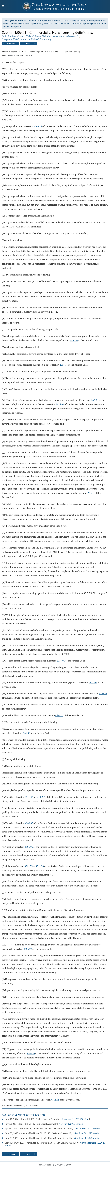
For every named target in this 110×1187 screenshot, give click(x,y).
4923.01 (90, 492)
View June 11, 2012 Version (75, 1119)
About (67, 1165)
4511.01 (93, 682)
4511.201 (40, 797)
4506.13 (64, 364)
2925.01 (60, 404)
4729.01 (95, 400)
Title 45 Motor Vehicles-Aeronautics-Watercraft (52, 36)
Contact (58, 1165)
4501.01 (103, 693)
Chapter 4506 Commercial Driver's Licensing (26, 39)
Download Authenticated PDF (19, 55)
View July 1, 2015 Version (70, 1123)
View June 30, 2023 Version (87, 1133)
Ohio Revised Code (12, 36)
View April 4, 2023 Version (87, 1128)
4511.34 (40, 866)
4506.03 (26, 733)
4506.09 (28, 948)
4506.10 (74, 340)
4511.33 (29, 866)
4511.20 (29, 797)
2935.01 (61, 660)
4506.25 (38, 126)
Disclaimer (45, 1165)
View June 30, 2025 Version (87, 1137)
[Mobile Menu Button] (3, 6)
